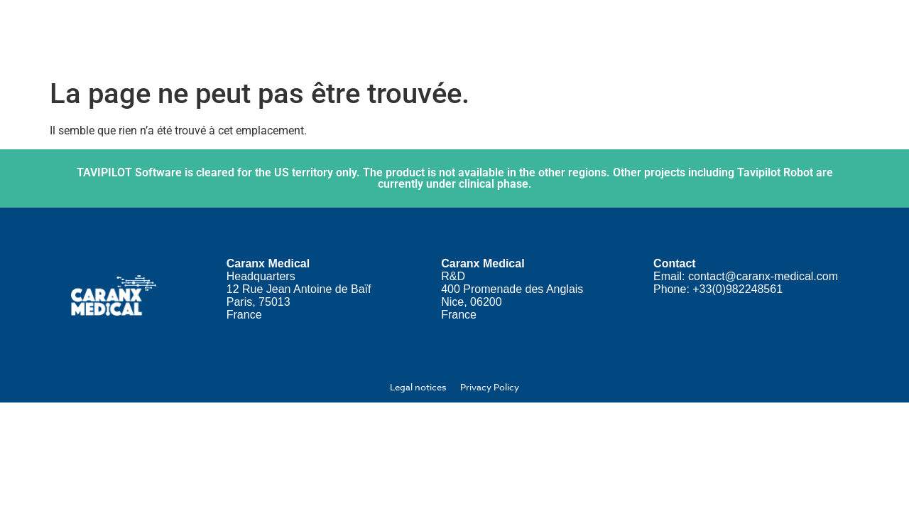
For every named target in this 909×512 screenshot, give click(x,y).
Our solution (484, 36)
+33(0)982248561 (737, 289)
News (737, 35)
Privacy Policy (489, 386)
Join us (578, 35)
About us (377, 36)
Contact (812, 35)
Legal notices (418, 386)
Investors (659, 35)
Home (292, 35)
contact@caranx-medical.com (763, 276)
